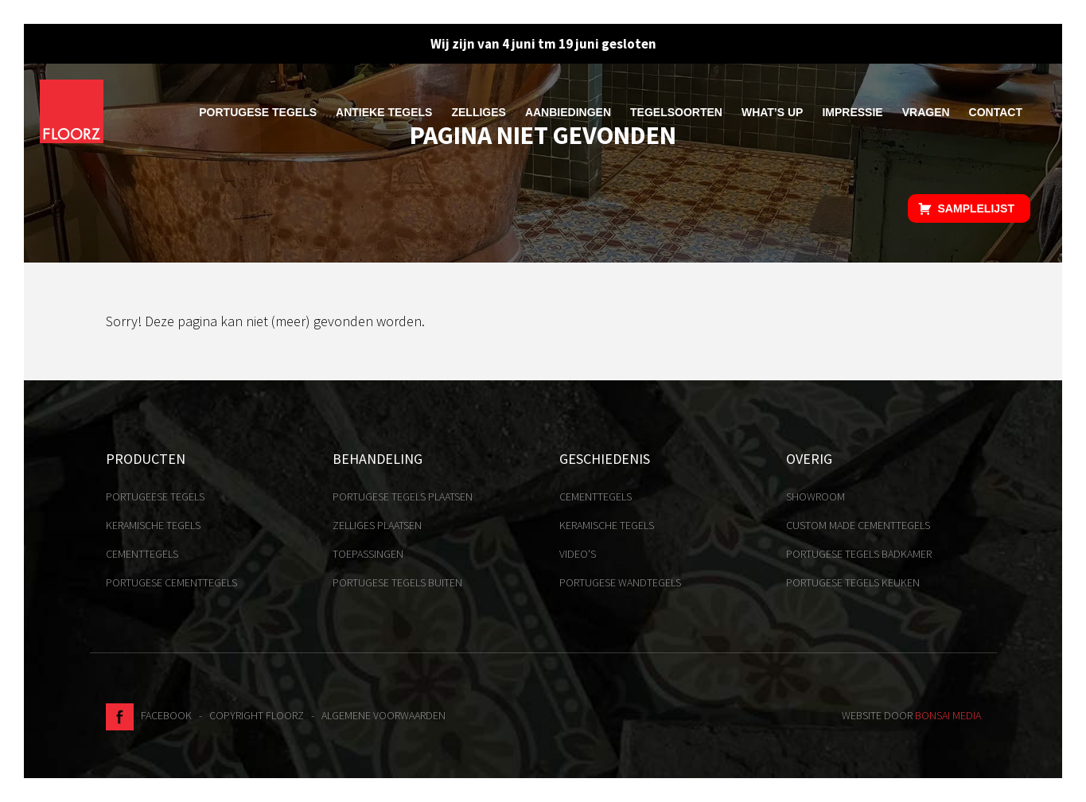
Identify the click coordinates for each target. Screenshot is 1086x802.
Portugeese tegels (155, 496)
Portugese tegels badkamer (859, 554)
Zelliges (478, 112)
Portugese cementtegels (171, 582)
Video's (577, 554)
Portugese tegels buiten (397, 582)
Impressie (852, 112)
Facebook (149, 715)
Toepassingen (368, 554)
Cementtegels (142, 554)
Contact (995, 112)
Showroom (815, 496)
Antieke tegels (384, 112)
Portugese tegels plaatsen (403, 496)
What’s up (773, 112)
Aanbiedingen (568, 112)
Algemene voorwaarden (383, 715)
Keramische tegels (153, 525)
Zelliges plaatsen (377, 525)
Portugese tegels (258, 112)
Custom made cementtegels (858, 525)
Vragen (926, 112)
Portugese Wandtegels (620, 582)
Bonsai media (948, 715)
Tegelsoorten (676, 112)
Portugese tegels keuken (853, 582)
